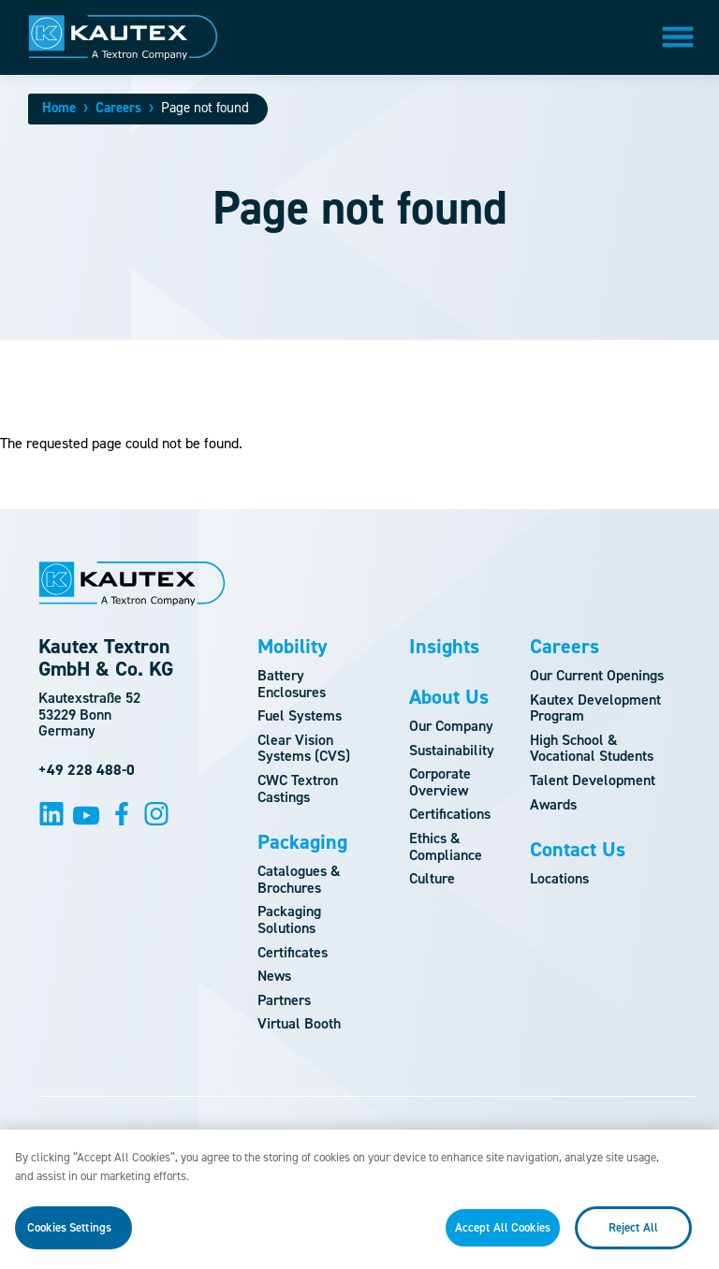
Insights (444, 646)
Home (59, 107)
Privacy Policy (583, 1136)
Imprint (480, 1136)
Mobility (292, 646)
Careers (118, 107)
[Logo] (123, 37)
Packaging (302, 842)
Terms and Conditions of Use (337, 1136)
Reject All (633, 1238)
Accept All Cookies (502, 1238)
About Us (449, 697)
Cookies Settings (69, 1238)
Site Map (190, 1136)
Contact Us (577, 850)
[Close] (689, 1169)
